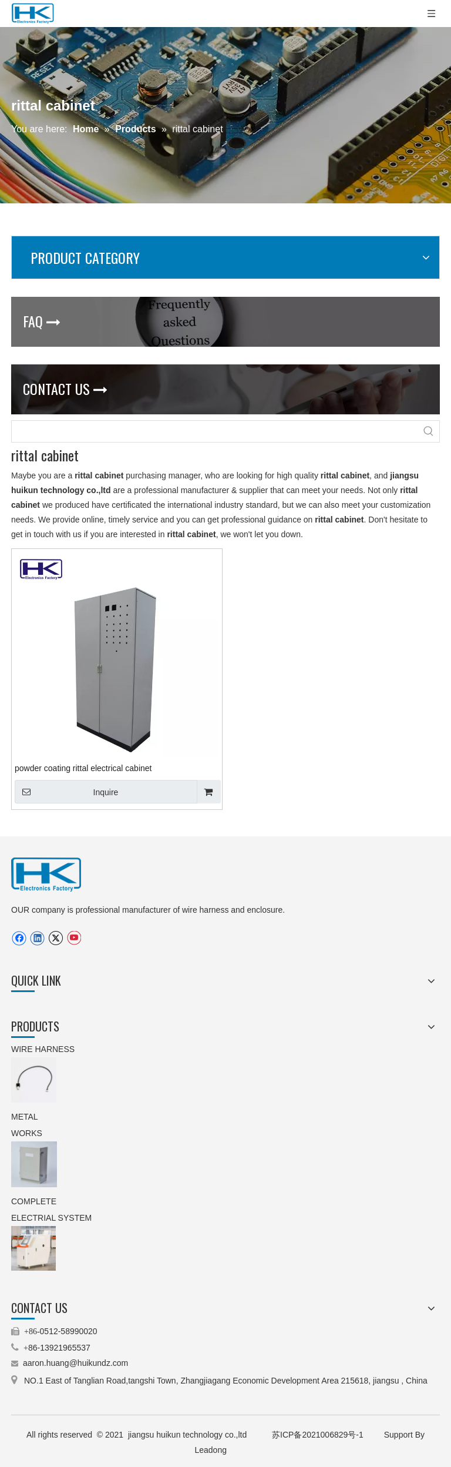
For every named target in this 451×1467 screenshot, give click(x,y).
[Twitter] (55, 938)
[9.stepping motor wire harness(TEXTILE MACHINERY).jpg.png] (33, 1080)
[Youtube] (73, 938)
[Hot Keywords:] (428, 431)
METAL (25, 1116)
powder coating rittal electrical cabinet (83, 768)
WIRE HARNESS (43, 1049)
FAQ (41, 320)
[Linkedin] (37, 938)
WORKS (26, 1133)
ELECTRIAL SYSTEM (51, 1217)
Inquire (66, 791)
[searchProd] (215, 431)
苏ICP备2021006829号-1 (319, 1434)
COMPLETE (35, 1201)
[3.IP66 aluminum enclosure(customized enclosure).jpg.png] (34, 1164)
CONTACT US (65, 388)
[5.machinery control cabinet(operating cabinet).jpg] (33, 1248)
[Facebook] (19, 938)
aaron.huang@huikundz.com (75, 1363)
